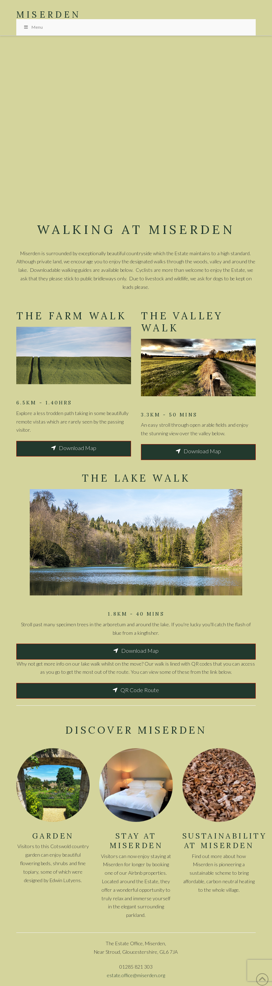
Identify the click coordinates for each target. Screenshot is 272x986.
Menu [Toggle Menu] (33, 27)
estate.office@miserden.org (136, 975)
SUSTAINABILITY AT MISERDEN (224, 840)
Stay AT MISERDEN (136, 840)
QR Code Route (136, 690)
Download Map (73, 447)
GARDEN (53, 836)
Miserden (48, 15)
